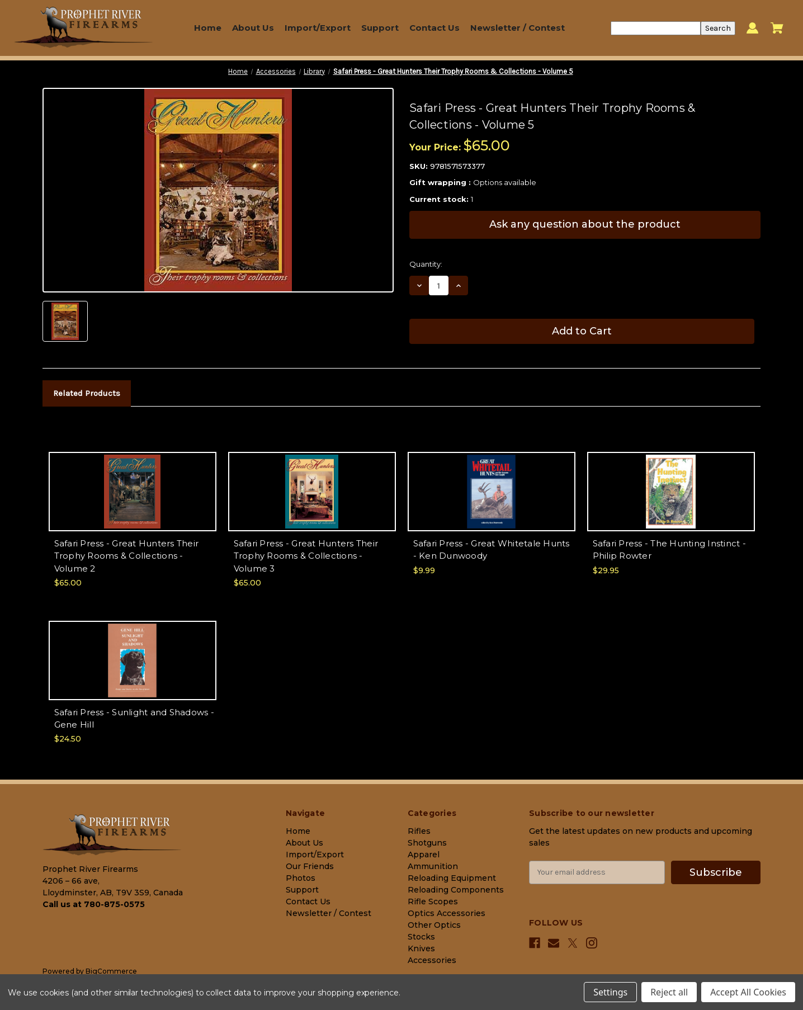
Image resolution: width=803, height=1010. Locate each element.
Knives (421, 948)
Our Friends (310, 866)
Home (207, 27)
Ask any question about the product (585, 224)
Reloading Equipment (452, 878)
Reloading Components (456, 890)
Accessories (432, 960)
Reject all (669, 992)
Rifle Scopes (433, 901)
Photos (300, 878)
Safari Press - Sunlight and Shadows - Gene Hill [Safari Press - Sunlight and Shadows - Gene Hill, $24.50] (134, 718)
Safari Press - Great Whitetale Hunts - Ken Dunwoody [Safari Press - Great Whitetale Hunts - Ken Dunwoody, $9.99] (491, 549)
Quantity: (425, 263)
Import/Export (318, 27)
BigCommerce (111, 971)
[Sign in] (752, 28)
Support (380, 27)
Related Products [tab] (86, 393)
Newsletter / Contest (517, 27)
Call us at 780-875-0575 (93, 904)
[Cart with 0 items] (777, 28)
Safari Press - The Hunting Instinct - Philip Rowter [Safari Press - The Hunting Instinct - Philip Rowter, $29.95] (669, 549)
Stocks (421, 937)
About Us (253, 27)
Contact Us (434, 27)
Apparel (424, 854)
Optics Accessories (446, 913)
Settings (610, 992)
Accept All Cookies (748, 992)
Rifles (419, 831)
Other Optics (434, 925)
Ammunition (433, 866)
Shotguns (427, 843)
